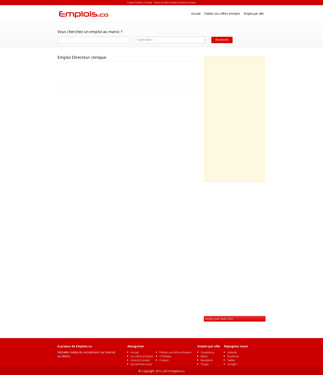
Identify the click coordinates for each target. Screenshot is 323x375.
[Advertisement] (132, 75)
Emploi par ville (254, 13)
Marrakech (207, 360)
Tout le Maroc (145, 39)
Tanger (205, 364)
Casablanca (207, 352)
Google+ (232, 364)
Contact (164, 360)
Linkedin (232, 352)
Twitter (231, 360)
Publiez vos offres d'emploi (222, 13)
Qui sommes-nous (141, 364)
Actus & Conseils (140, 360)
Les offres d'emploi (142, 356)
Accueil (195, 13)
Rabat (204, 356)
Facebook (233, 356)
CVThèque (165, 356)
